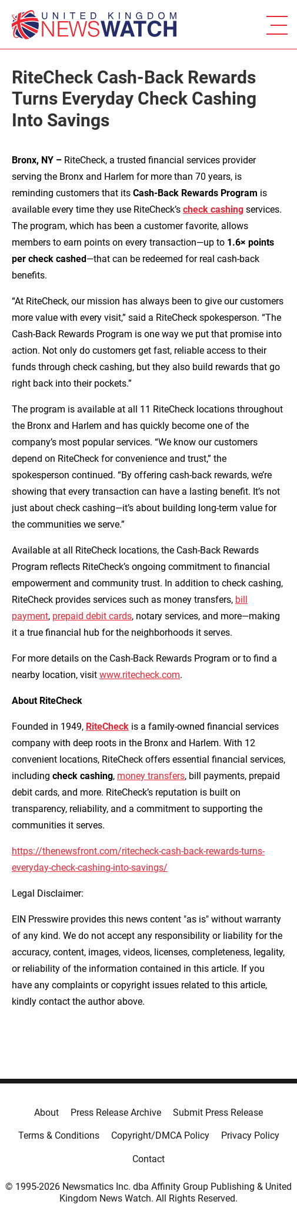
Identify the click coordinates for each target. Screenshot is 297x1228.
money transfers (151, 775)
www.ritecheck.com (139, 674)
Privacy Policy (250, 1135)
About (46, 1112)
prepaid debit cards (92, 616)
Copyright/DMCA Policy (160, 1135)
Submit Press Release (218, 1112)
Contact (148, 1159)
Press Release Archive (116, 1112)
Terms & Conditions (58, 1135)
